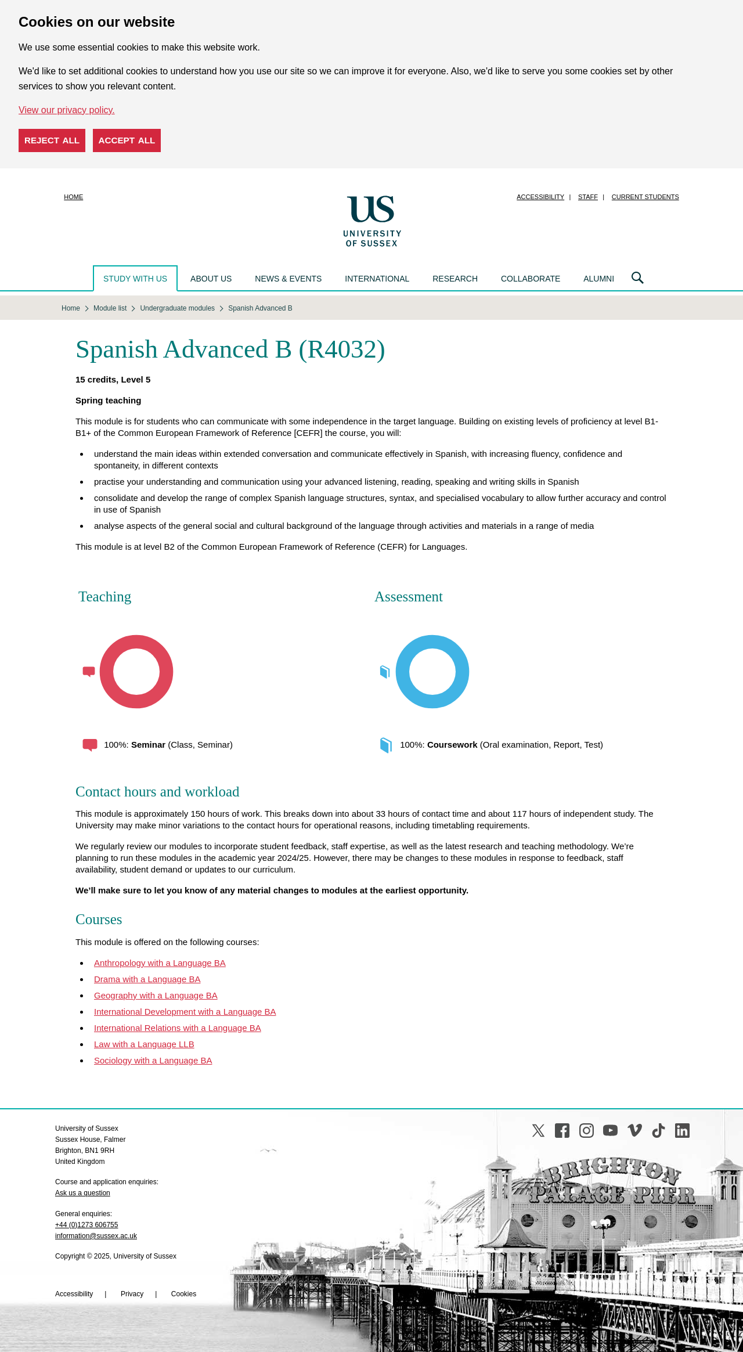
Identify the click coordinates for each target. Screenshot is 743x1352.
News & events (288, 278)
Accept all (127, 140)
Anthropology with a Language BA (160, 963)
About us (211, 278)
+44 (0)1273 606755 (86, 1225)
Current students (645, 196)
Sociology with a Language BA (153, 1060)
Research (455, 278)
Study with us (135, 278)
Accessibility (540, 196)
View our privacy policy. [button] (67, 110)
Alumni (598, 278)
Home (73, 196)
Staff (588, 196)
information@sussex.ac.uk (96, 1236)
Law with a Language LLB (144, 1044)
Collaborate (530, 278)
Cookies (183, 1294)
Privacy (132, 1294)
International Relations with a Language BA (177, 1028)
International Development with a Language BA (185, 1011)
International (377, 278)
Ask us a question (82, 1193)
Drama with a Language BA (147, 979)
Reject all (52, 140)
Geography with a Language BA (156, 995)
